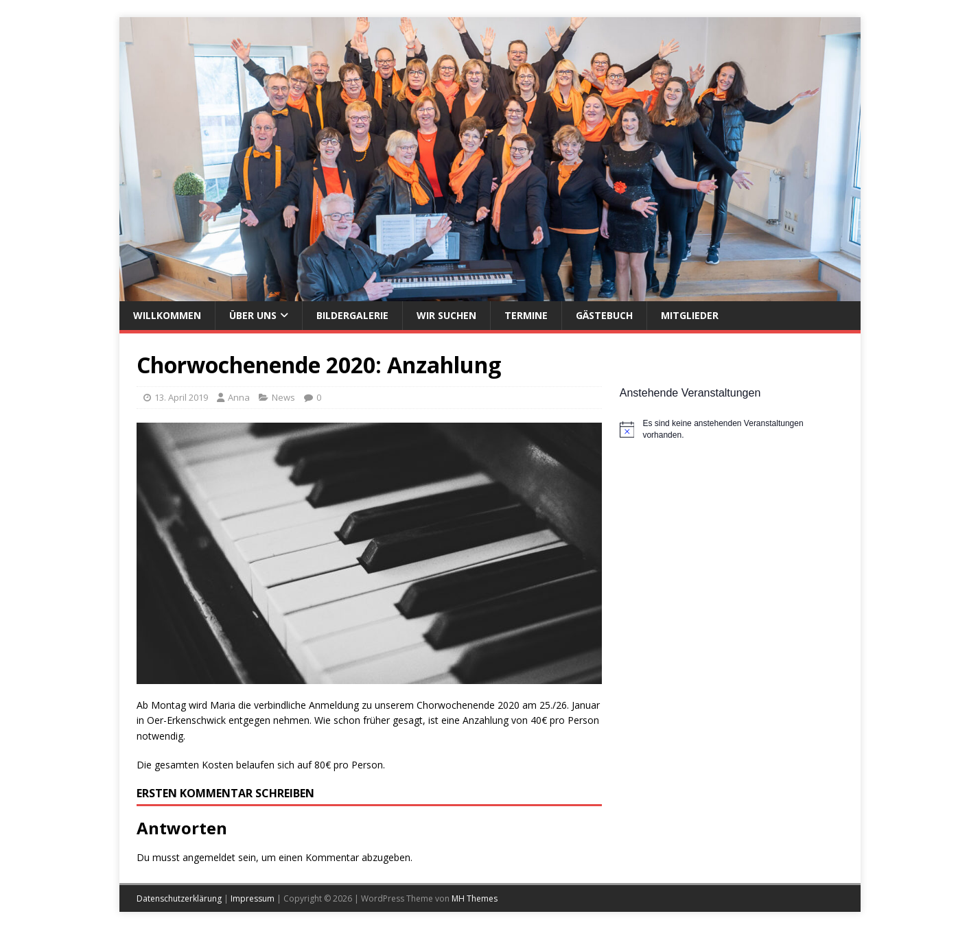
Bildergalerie (352, 315)
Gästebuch (604, 315)
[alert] (731, 429)
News (283, 397)
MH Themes (475, 898)
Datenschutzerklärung (179, 898)
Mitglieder (690, 315)
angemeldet (209, 857)
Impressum (253, 898)
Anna (239, 397)
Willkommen (167, 315)
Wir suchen (446, 315)
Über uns (253, 315)
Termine (526, 315)
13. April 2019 (181, 397)
